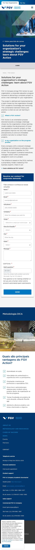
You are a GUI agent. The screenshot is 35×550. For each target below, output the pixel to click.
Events (5, 439)
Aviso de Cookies (7, 540)
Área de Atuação (9, 226)
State (5, 241)
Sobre (17, 65)
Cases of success (10, 432)
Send (17, 292)
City (5, 234)
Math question (8, 267)
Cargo (6, 219)
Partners (6, 443)
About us (7, 425)
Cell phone (7, 204)
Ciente (6, 546)
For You (22, 3)
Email (5, 197)
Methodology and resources (16, 429)
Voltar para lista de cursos (14, 41)
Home (4, 72)
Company (7, 211)
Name (5, 189)
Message (6, 249)
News (5, 436)
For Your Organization (10, 3)
